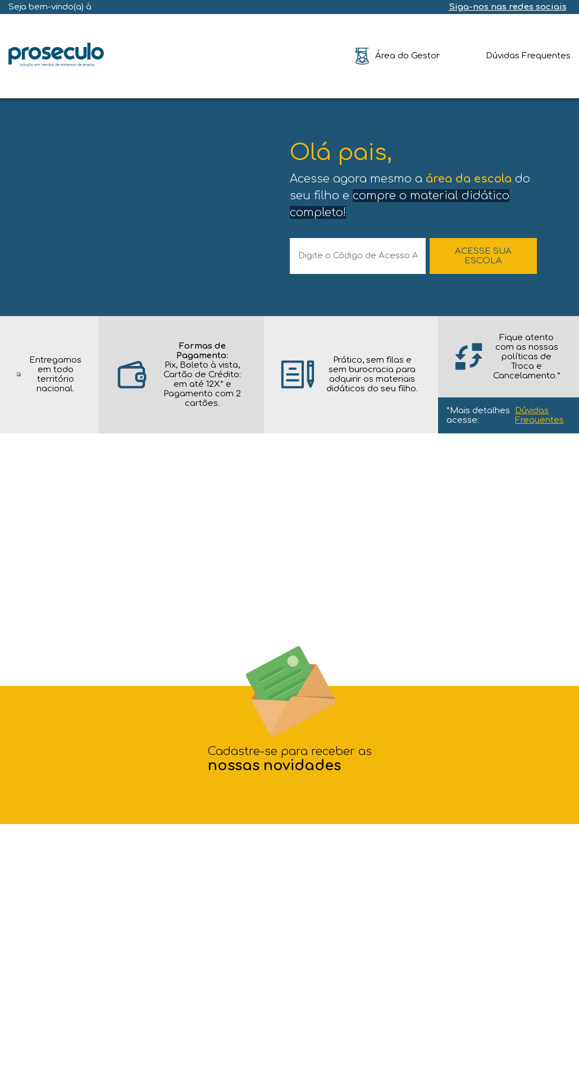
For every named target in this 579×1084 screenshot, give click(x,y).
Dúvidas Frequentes (539, 415)
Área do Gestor (407, 56)
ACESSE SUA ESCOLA (483, 256)
